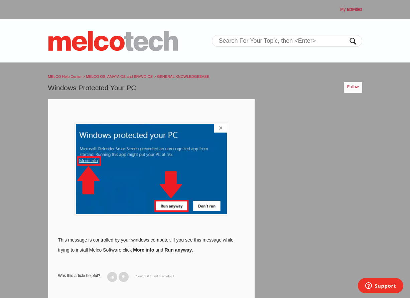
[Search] (287, 41)
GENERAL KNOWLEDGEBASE (183, 76)
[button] (112, 277)
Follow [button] (353, 87)
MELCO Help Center (65, 76)
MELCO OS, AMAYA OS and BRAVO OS (119, 76)
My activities (351, 9)
